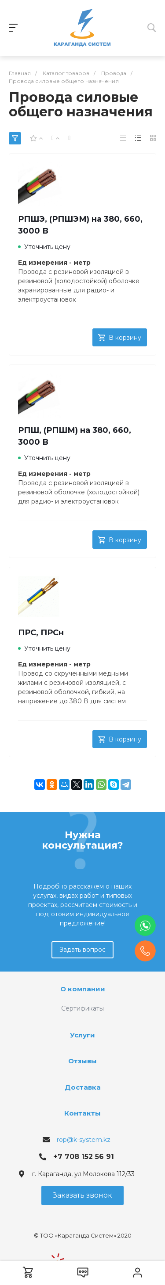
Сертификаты (82, 1008)
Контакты (82, 1113)
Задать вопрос (82, 950)
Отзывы (82, 1061)
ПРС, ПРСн (41, 632)
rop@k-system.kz (83, 1140)
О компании (82, 989)
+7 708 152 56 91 (83, 1156)
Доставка (83, 1087)
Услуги (82, 1035)
